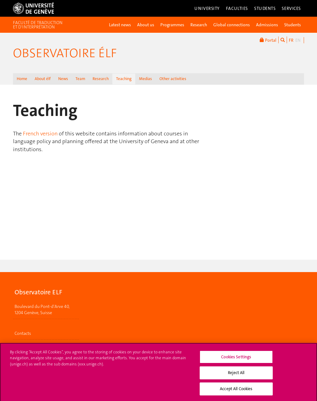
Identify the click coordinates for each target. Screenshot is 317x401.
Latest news (120, 25)
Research (198, 25)
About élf (43, 78)
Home (22, 78)
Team (80, 78)
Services (291, 8)
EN (298, 40)
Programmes (172, 25)
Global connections (231, 25)
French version (40, 133)
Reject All (236, 375)
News (63, 78)
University (207, 8)
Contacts (23, 333)
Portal (268, 40)
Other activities (172, 78)
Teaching (124, 78)
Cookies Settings (236, 359)
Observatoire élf (65, 53)
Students (265, 8)
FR (291, 40)
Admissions (267, 25)
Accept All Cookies (236, 391)
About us (145, 25)
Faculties (237, 8)
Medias (145, 78)
